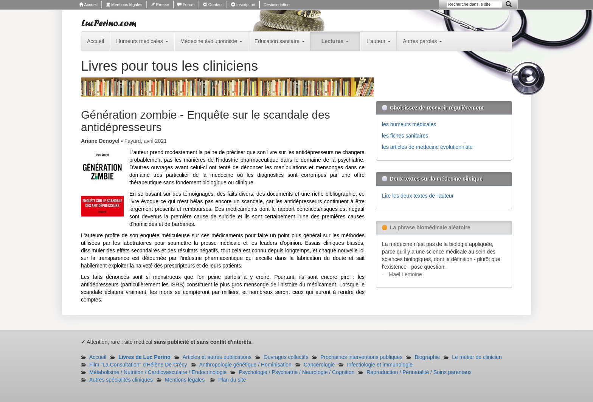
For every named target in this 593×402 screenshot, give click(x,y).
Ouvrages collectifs (286, 357)
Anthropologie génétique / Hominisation (245, 365)
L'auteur (378, 41)
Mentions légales (124, 4)
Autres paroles (422, 41)
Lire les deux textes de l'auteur (417, 196)
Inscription (243, 4)
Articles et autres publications (217, 357)
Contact (213, 4)
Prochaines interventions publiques (361, 357)
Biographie (427, 357)
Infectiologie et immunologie (380, 365)
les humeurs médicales (409, 124)
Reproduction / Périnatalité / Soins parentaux (419, 372)
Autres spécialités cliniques (121, 380)
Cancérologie (319, 365)
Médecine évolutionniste (211, 41)
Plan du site (232, 380)
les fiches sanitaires (405, 136)
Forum (186, 4)
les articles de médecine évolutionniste (427, 147)
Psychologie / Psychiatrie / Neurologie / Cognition (296, 372)
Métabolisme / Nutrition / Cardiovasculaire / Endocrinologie (158, 372)
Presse (160, 4)
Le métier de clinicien (477, 357)
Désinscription (277, 4)
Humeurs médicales (142, 41)
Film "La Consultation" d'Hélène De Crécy (138, 365)
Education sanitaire (280, 41)
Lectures (335, 41)
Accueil (88, 4)
